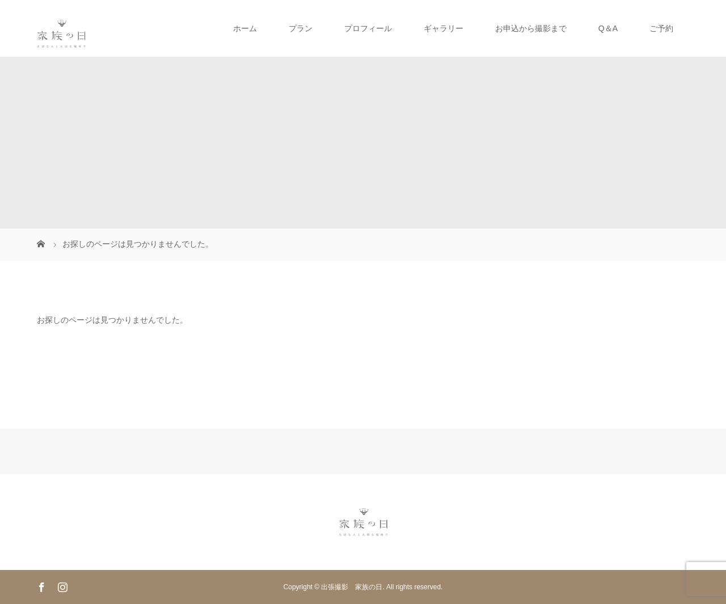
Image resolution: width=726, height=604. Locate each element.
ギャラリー (443, 28)
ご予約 (661, 28)
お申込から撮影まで (531, 28)
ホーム (245, 28)
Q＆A (608, 28)
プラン (301, 28)
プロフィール (368, 28)
